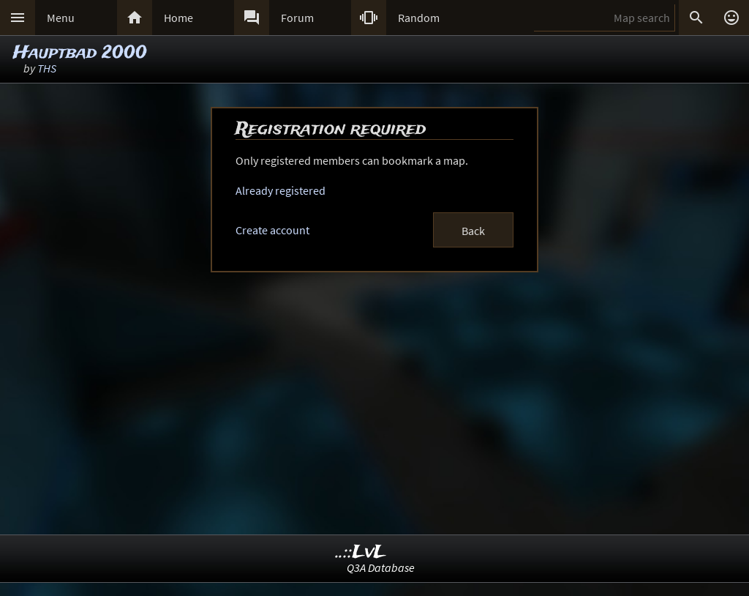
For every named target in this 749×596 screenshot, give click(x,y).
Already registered (280, 190)
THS (46, 68)
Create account (272, 230)
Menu (61, 17)
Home (178, 17)
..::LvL (360, 552)
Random (419, 17)
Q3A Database (381, 567)
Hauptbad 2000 (80, 53)
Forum (297, 17)
